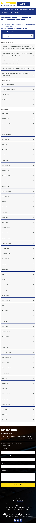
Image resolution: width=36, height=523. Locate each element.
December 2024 (6, 175)
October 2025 (5, 129)
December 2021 (6, 342)
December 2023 (6, 238)
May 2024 (4, 212)
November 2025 (6, 123)
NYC (22, 503)
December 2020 (6, 352)
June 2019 (4, 420)
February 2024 (6, 227)
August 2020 (5, 373)
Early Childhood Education (9, 89)
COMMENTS (4, 470)
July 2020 (4, 378)
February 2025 (6, 165)
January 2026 (5, 118)
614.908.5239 (8, 433)
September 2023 (6, 253)
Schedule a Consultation (23, 4)
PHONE (3, 463)
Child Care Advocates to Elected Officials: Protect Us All (16, 68)
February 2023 (6, 290)
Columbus (30, 503)
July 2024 (4, 201)
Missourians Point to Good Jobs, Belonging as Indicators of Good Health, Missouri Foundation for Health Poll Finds (17, 47)
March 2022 (5, 326)
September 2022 (6, 300)
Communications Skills (8, 84)
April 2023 (5, 279)
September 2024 (6, 191)
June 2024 (5, 207)
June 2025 (5, 149)
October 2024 (5, 186)
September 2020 (6, 368)
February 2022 (6, 331)
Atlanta (25, 503)
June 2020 (5, 383)
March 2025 (5, 160)
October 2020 (5, 362)
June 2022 (5, 310)
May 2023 (4, 274)
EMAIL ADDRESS (6, 456)
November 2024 (6, 181)
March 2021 (5, 347)
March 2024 (5, 222)
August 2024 (5, 196)
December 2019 (6, 404)
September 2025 (6, 134)
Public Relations (6, 99)
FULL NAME (4, 448)
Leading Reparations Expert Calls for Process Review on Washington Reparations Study (16, 62)
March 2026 (5, 113)
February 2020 (6, 394)
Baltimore (18, 505)
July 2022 (4, 305)
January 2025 (5, 170)
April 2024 (5, 217)
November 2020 (6, 357)
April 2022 (5, 321)
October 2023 (5, 248)
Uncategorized (6, 105)
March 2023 (5, 284)
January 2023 (5, 295)
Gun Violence (5, 94)
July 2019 (4, 414)
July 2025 (4, 144)
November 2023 (6, 243)
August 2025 (5, 139)
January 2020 (5, 399)
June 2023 (5, 269)
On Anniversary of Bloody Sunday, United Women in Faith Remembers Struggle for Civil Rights (17, 54)
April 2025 (4, 155)
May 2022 (4, 316)
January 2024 (5, 233)
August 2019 (5, 409)
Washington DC (12, 503)
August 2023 (5, 259)
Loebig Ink (25, 509)
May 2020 (4, 388)
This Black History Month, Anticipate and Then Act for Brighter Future (16, 74)
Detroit (18, 503)
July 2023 (4, 264)
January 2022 (5, 336)
